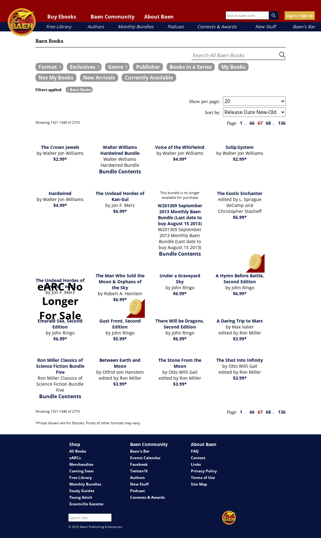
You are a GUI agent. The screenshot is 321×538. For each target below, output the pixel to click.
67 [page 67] (260, 123)
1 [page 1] (241, 123)
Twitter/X (139, 471)
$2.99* (60, 159)
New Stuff (265, 27)
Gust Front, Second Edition (120, 324)
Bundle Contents (120, 171)
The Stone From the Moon (179, 363)
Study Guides (81, 490)
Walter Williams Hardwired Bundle (119, 150)
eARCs (75, 457)
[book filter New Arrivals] (99, 77)
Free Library (58, 27)
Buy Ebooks (61, 16)
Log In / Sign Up (300, 15)
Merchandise (81, 464)
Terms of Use (203, 477)
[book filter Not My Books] (55, 77)
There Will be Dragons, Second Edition (179, 324)
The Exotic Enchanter (239, 193)
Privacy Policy (204, 471)
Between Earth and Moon (119, 363)
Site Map (199, 484)
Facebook (139, 464)
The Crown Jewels (60, 147)
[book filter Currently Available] (149, 77)
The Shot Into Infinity (239, 360)
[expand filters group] (49, 67)
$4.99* (180, 159)
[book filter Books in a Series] (190, 67)
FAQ (195, 451)
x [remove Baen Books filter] (68, 89)
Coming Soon (81, 471)
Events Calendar (145, 457)
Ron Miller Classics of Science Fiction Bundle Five (60, 366)
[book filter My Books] (233, 67)
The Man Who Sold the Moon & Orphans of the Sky (120, 282)
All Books (77, 451)
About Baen (159, 16)
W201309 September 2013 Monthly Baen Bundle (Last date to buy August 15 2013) (180, 214)
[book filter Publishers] (148, 67)
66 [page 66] (252, 123)
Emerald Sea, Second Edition (60, 324)
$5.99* (120, 339)
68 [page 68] (268, 123)
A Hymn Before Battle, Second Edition (240, 279)
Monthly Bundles (136, 27)
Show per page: (204, 101)
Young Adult (80, 497)
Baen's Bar (304, 27)
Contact (198, 457)
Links (196, 464)
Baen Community (112, 16)
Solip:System (240, 147)
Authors (95, 27)
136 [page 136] (282, 123)
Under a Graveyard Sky (180, 279)
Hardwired (60, 193)
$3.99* (240, 339)
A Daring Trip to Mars (240, 321)
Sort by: (212, 112)
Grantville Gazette (86, 504)
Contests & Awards (217, 27)
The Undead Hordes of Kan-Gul (120, 196)
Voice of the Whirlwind (179, 147)
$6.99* (120, 211)
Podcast (175, 27)
